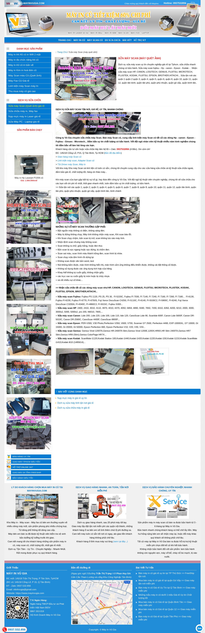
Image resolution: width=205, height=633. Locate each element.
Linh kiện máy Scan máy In (23, 86)
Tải (72, 164)
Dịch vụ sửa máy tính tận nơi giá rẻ (75, 403)
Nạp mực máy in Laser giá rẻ (24, 116)
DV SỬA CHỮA (112, 40)
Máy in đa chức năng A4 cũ (23, 59)
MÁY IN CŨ (79, 40)
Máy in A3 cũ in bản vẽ (20, 65)
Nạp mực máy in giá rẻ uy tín (72, 398)
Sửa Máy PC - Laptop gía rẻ (23, 121)
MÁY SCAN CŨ (95, 40)
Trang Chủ (62, 52)
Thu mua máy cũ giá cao (22, 91)
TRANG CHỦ (65, 40)
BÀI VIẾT (127, 40)
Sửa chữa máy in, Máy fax (23, 111)
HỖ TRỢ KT (140, 40)
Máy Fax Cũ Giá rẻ (18, 80)
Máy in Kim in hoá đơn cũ (22, 70)
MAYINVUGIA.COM (33, 3)
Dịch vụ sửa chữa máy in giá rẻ (73, 407)
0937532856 (179, 3)
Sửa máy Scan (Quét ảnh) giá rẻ (26, 106)
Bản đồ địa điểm (113, 153)
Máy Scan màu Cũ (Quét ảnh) (24, 75)
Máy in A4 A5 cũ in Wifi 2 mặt (24, 54)
